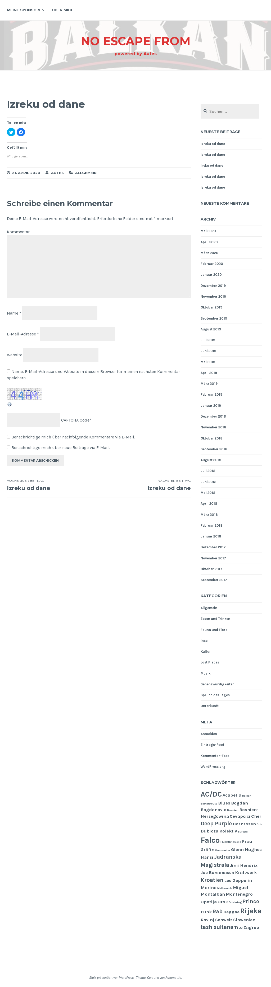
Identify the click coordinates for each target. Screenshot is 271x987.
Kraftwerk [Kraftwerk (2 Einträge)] (246, 872)
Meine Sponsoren (25, 9)
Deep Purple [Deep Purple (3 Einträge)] (216, 823)
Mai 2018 (208, 493)
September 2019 (214, 318)
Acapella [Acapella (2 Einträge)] (232, 795)
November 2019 (213, 296)
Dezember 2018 (213, 416)
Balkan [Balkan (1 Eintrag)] (246, 795)
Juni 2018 (208, 482)
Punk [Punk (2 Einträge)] (206, 911)
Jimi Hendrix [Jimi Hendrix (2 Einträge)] (244, 865)
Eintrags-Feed (212, 745)
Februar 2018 (212, 525)
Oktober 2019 (211, 307)
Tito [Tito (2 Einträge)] (238, 927)
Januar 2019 (211, 406)
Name (14, 313)
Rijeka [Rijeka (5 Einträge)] (250, 911)
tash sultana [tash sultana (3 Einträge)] (217, 927)
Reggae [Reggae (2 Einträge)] (231, 911)
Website (14, 354)
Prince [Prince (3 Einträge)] (250, 901)
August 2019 (211, 329)
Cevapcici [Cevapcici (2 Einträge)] (240, 816)
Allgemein (86, 173)
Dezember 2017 (213, 547)
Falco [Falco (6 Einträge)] (210, 840)
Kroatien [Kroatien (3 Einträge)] (212, 880)
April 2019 (209, 373)
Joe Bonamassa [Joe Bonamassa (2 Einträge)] (217, 872)
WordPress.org (213, 767)
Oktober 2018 (212, 438)
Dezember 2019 (213, 286)
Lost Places (210, 662)
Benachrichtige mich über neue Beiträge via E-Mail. (60, 447)
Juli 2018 (208, 471)
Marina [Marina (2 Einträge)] (208, 887)
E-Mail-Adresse (23, 333)
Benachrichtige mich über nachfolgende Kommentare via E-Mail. (73, 436)
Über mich (63, 9)
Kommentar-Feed (215, 756)
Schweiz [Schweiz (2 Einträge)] (223, 919)
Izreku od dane (53, 485)
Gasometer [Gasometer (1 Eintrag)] (222, 850)
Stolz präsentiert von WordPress (111, 978)
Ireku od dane (212, 165)
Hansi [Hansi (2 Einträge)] (207, 857)
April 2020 (209, 242)
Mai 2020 (208, 231)
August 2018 (211, 460)
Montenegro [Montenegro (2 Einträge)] (239, 894)
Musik (205, 673)
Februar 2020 (212, 264)
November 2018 (213, 427)
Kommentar (18, 231)
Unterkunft (210, 706)
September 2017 (214, 580)
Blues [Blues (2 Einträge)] (224, 803)
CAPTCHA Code (75, 420)
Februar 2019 (211, 394)
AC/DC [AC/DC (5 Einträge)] (211, 794)
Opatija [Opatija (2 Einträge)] (209, 901)
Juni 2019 (208, 351)
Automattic (173, 978)
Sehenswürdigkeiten (217, 684)
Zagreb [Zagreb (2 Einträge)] (251, 927)
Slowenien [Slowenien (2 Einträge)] (244, 919)
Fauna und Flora (214, 630)
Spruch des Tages (215, 695)
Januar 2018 (211, 536)
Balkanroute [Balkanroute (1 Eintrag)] (209, 803)
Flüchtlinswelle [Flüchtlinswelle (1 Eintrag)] (230, 842)
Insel (205, 641)
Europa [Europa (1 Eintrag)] (243, 831)
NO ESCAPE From (135, 40)
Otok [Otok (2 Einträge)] (223, 901)
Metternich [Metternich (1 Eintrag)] (224, 888)
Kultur (206, 651)
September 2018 (214, 449)
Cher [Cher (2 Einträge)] (256, 816)
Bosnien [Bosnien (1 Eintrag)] (232, 810)
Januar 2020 (211, 275)
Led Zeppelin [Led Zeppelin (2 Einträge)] (238, 880)
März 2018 (209, 515)
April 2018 (209, 504)
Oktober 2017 (211, 569)
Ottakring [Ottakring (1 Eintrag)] (235, 902)
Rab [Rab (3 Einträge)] (218, 911)
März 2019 (209, 384)
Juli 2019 (208, 340)
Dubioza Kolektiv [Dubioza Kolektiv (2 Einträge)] (219, 831)
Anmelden (209, 734)
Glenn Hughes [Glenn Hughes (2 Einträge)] (246, 849)
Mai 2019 (208, 362)
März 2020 (209, 253)
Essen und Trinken (215, 619)
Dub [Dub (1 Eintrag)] (259, 824)
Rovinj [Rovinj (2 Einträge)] (207, 919)
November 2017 (213, 558)
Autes (57, 173)
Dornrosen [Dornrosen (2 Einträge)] (244, 823)
